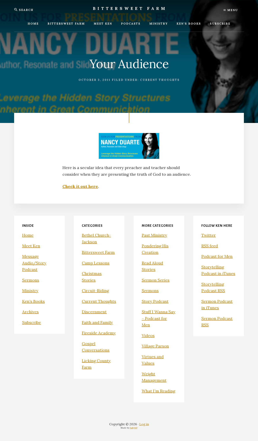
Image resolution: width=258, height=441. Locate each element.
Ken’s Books (33, 301)
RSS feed (209, 245)
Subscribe (31, 322)
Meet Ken (31, 245)
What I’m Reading (158, 390)
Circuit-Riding (95, 290)
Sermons (30, 280)
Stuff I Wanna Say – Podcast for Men (158, 318)
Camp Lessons (95, 262)
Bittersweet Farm (130, 8)
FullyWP (133, 427)
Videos (148, 335)
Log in (144, 424)
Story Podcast (155, 301)
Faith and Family (97, 322)
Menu (231, 10)
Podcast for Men (217, 256)
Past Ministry (154, 235)
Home (27, 235)
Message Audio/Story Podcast (34, 263)
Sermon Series (156, 280)
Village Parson (155, 345)
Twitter (208, 235)
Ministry (30, 290)
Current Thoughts (160, 80)
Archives (30, 311)
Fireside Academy (99, 332)
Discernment (94, 311)
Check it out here (80, 186)
